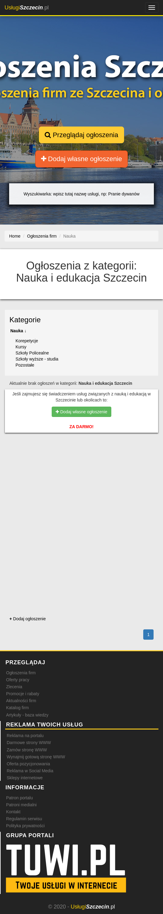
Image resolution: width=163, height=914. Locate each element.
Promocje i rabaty (22, 693)
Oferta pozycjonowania (28, 763)
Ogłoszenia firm (21, 672)
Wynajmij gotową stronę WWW (36, 756)
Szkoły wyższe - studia (37, 359)
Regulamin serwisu (24, 818)
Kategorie (25, 320)
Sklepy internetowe (25, 777)
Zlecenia (14, 686)
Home (14, 236)
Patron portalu (19, 797)
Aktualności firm (21, 700)
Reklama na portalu (25, 735)
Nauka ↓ (18, 330)
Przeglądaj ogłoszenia (81, 135)
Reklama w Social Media (30, 770)
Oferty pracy (17, 679)
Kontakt (13, 811)
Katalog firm (17, 707)
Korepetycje (27, 340)
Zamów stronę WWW (27, 749)
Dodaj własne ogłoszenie (81, 159)
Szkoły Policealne (32, 352)
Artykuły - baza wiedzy (27, 715)
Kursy (21, 346)
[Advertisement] (81, 467)
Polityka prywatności (25, 825)
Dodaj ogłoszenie (27, 618)
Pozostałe (25, 365)
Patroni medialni (21, 804)
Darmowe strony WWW (29, 742)
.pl (27, 8)
